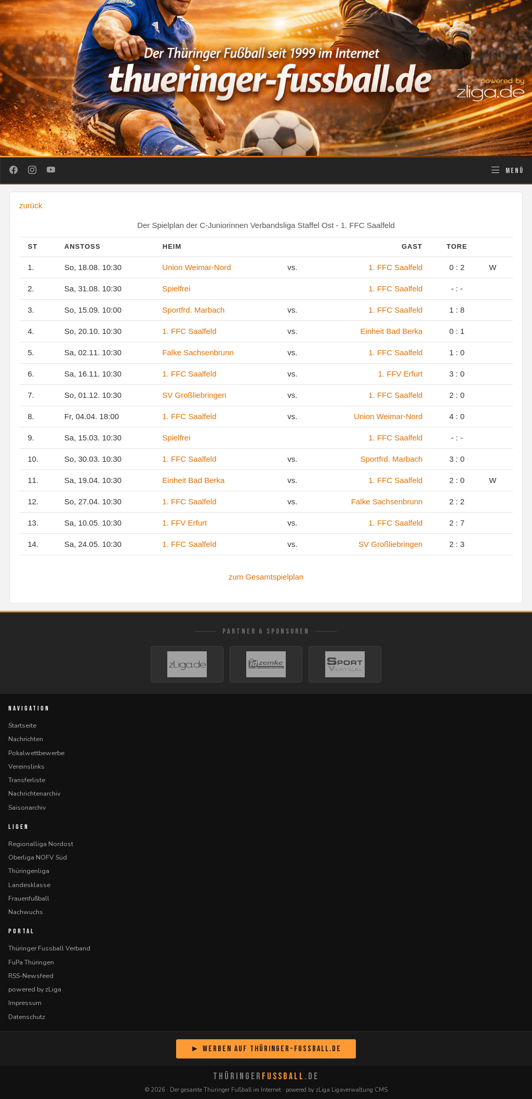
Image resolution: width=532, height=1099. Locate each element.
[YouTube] (51, 170)
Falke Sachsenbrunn (198, 352)
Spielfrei (176, 288)
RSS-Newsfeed (31, 975)
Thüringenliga (28, 870)
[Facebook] (13, 170)
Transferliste (26, 779)
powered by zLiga (34, 989)
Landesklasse (29, 884)
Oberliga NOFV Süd (37, 857)
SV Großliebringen (194, 395)
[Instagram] (32, 170)
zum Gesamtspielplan (266, 576)
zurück (30, 205)
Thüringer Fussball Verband (49, 948)
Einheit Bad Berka (391, 331)
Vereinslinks (26, 766)
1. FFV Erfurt (400, 373)
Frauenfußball (28, 898)
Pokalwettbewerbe (36, 752)
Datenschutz (26, 1016)
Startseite (22, 725)
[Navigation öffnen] (507, 170)
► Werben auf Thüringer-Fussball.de (266, 1049)
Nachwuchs (25, 911)
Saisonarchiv (27, 807)
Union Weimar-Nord (196, 267)
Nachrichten (25, 738)
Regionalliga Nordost (40, 843)
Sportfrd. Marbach (193, 309)
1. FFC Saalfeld (395, 267)
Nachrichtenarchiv (34, 793)
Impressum (25, 1002)
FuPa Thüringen (31, 962)
